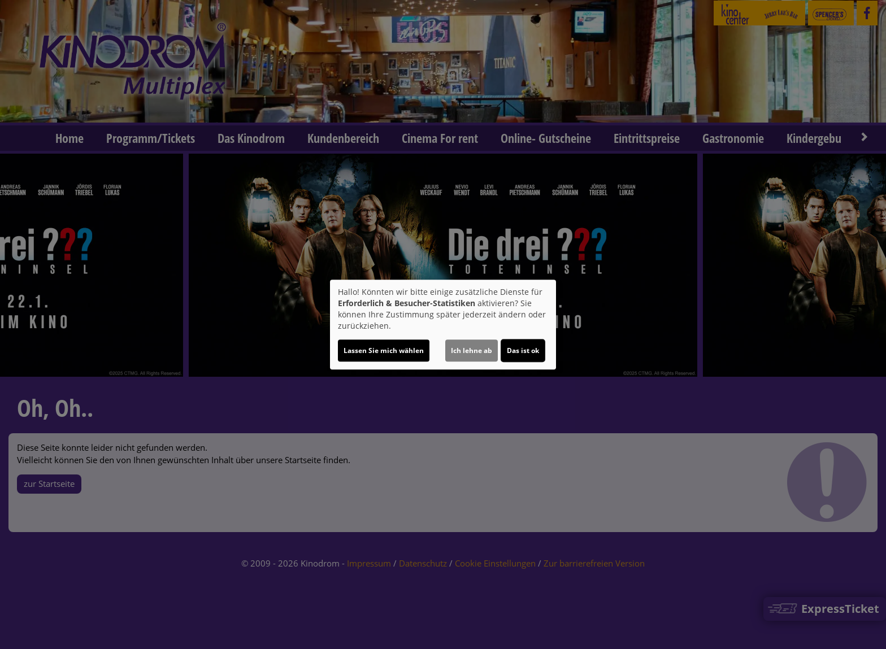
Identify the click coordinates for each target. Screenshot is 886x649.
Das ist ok (523, 350)
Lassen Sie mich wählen (384, 350)
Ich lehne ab (471, 350)
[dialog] (443, 325)
